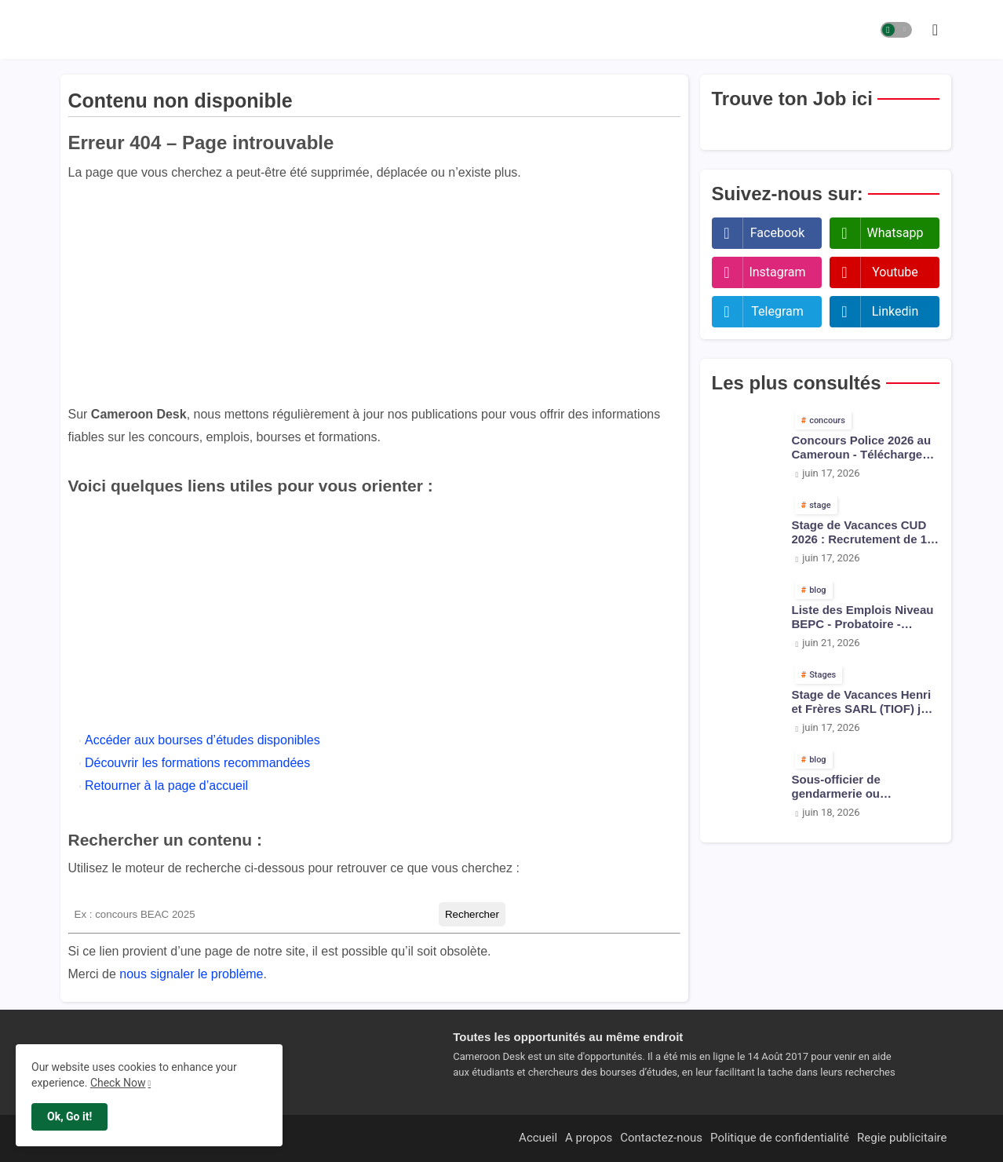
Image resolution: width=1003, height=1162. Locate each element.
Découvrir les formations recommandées (197, 762)
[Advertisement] (374, 294)
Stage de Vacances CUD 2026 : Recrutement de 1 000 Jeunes (860, 532)
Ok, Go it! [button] (69, 1116)
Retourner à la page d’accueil (166, 785)
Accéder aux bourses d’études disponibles (202, 740)
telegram (777, 311)
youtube (895, 272)
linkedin (895, 311)
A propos (588, 1138)
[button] (896, 30)
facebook (777, 232)
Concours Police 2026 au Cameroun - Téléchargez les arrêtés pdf (862, 447)
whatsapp (895, 232)
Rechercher (472, 914)
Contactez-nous (661, 1138)
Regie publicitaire (901, 1138)
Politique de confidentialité (779, 1138)
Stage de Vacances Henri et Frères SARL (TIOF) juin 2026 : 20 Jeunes (865, 702)
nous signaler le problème (191, 974)
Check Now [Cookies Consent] (118, 1082)
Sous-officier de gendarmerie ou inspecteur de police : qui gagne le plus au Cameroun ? (863, 787)
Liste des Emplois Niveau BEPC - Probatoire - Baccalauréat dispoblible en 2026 (863, 617)
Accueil (538, 1138)
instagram (777, 272)
